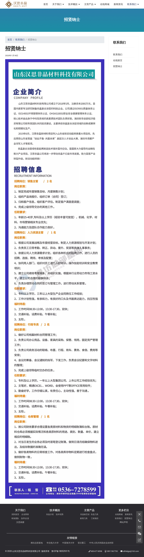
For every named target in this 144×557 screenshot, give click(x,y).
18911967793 (112, 551)
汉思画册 (20, 522)
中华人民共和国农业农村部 (101, 543)
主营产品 (88, 4)
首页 (45, 4)
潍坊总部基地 (37, 543)
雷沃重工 (82, 543)
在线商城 (104, 4)
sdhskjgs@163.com (131, 551)
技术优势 (59, 514)
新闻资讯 (118, 4)
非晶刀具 (94, 514)
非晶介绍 (50, 514)
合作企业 (25, 518)
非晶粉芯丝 (85, 514)
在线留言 (117, 60)
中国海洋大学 (68, 543)
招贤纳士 (117, 66)
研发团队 (15, 518)
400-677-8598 (96, 551)
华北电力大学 (53, 543)
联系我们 (131, 4)
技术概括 (72, 4)
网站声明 (124, 522)
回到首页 (15, 514)
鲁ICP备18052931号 (60, 551)
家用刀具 (84, 518)
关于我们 (57, 4)
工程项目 (94, 518)
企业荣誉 (25, 514)
